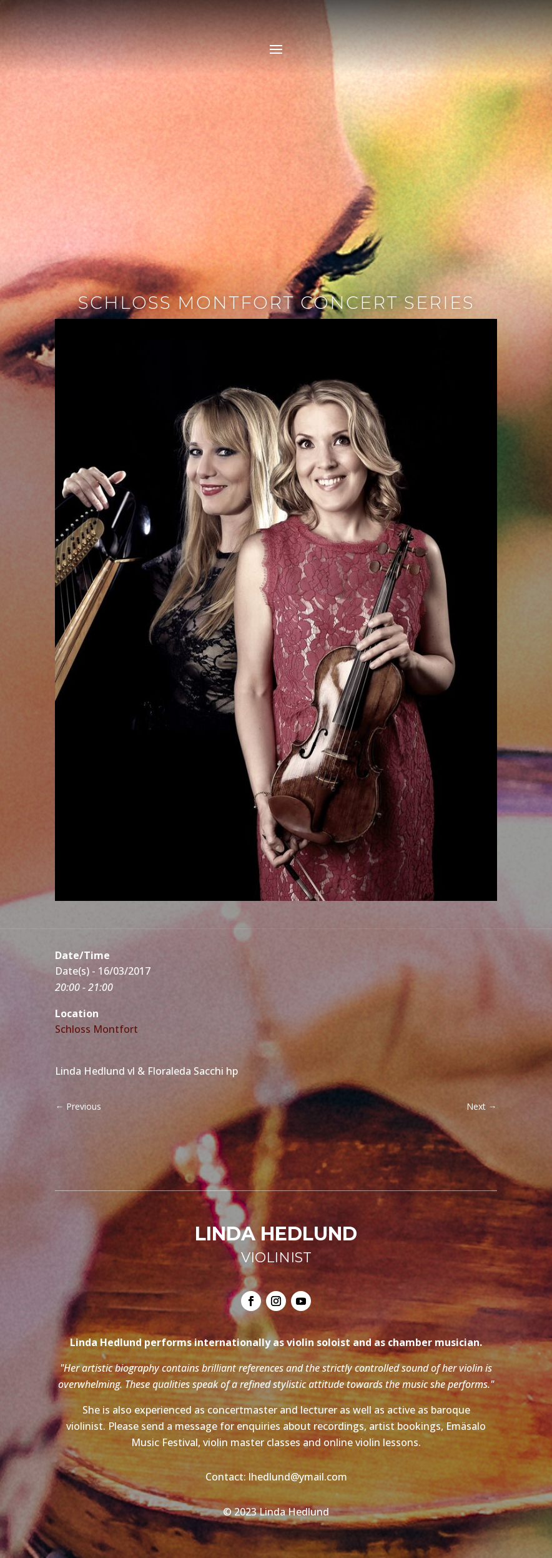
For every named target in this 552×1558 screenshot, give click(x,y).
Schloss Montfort (96, 1029)
